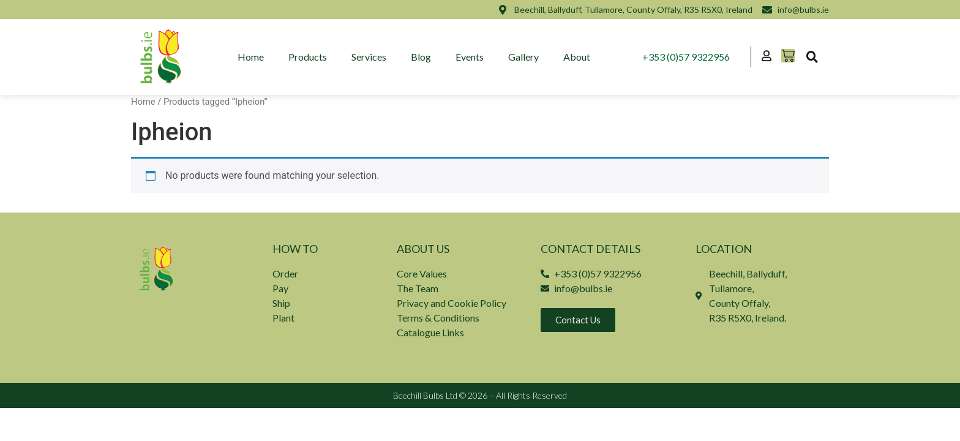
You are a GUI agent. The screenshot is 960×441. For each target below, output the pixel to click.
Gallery (523, 56)
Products (307, 56)
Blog (421, 56)
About (576, 56)
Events (470, 56)
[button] (811, 57)
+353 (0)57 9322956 (686, 56)
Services (368, 56)
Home (251, 56)
